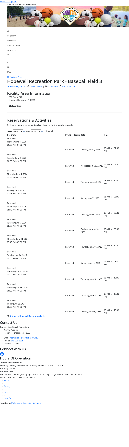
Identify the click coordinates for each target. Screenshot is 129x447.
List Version (52, 86)
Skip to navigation (8, 1)
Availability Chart (16, 86)
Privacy (7, 386)
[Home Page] (13, 30)
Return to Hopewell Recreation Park (27, 316)
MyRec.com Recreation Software (26, 403)
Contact (10, 50)
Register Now (16, 77)
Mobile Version (68, 86)
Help (6, 392)
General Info (13, 45)
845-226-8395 (17, 340)
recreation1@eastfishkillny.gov (24, 337)
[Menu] (9, 72)
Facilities (11, 40)
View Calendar (36, 86)
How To (7, 398)
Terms (7, 380)
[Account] (13, 55)
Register (11, 35)
